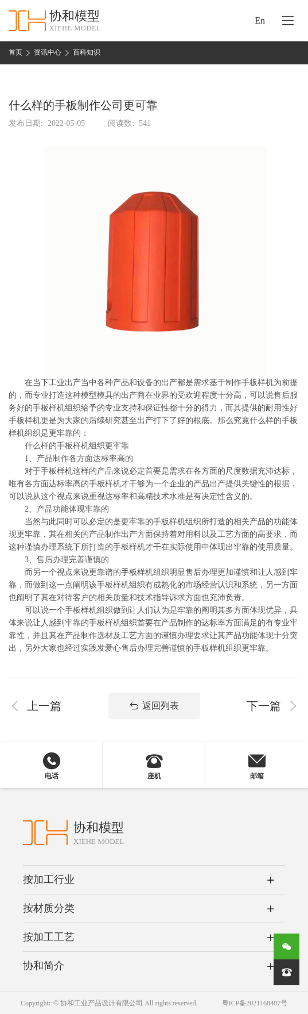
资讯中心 (47, 52)
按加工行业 (49, 879)
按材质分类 (49, 908)
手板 (129, 572)
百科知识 (86, 52)
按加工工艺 (49, 937)
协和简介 (43, 965)
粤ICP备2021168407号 (254, 1003)
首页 (15, 52)
